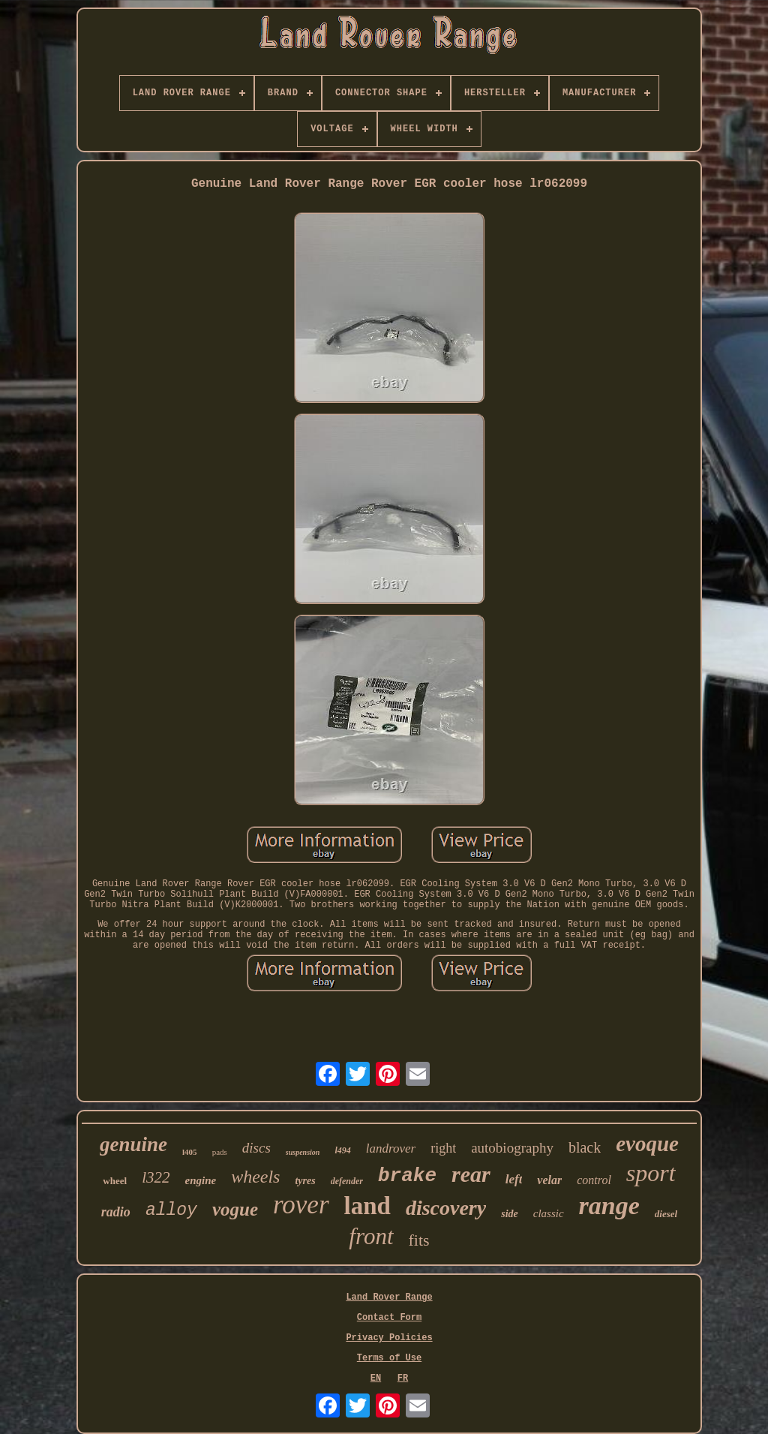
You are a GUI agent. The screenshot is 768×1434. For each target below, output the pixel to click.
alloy (171, 1210)
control (594, 1180)
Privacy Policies (389, 1338)
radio (115, 1211)
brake (407, 1176)
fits (419, 1240)
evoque (647, 1144)
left (514, 1179)
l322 (156, 1177)
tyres (305, 1180)
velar (549, 1180)
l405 (189, 1151)
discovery (446, 1207)
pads (219, 1151)
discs (256, 1148)
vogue (235, 1209)
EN (375, 1378)
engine (200, 1180)
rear (471, 1174)
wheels (255, 1176)
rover (301, 1204)
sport (651, 1172)
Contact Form (389, 1317)
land (367, 1205)
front (371, 1236)
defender (347, 1181)
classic (548, 1213)
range (609, 1205)
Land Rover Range (389, 1297)
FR (403, 1378)
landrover (391, 1148)
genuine (133, 1144)
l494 (342, 1150)
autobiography (512, 1148)
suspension (303, 1152)
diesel (666, 1213)
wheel (115, 1180)
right (443, 1148)
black (584, 1147)
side (509, 1213)
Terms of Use (389, 1358)
